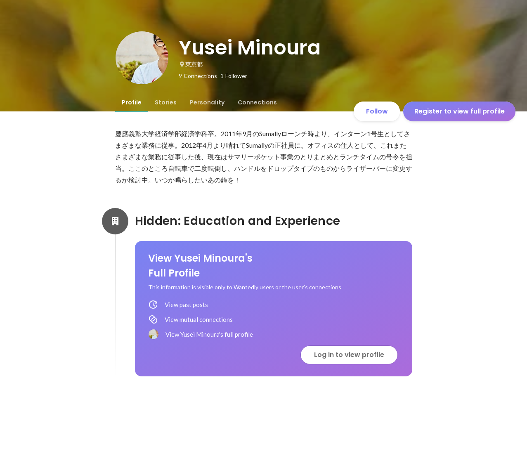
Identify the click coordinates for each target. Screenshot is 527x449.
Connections (257, 102)
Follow (377, 111)
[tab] (131, 102)
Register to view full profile (459, 111)
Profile (132, 102)
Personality (207, 102)
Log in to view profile (349, 354)
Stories (166, 102)
